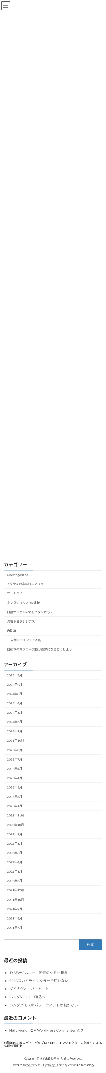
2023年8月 (14, 750)
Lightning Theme (53, 1065)
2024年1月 (14, 731)
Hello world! (19, 1030)
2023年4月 (14, 778)
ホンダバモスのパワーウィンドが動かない (43, 1005)
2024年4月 (14, 703)
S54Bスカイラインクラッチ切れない (38, 981)
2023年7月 (14, 759)
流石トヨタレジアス (21, 621)
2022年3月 (14, 871)
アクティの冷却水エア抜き (25, 584)
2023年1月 (14, 806)
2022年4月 (14, 862)
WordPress (33, 1065)
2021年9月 (14, 909)
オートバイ (14, 593)
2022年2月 (14, 881)
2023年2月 (14, 797)
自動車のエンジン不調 (25, 640)
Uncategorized (17, 575)
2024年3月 (14, 712)
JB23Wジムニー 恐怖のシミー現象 (38, 972)
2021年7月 (14, 928)
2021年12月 (15, 890)
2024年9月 (14, 685)
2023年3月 (14, 787)
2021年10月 (15, 899)
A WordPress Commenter (55, 1030)
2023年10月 (15, 740)
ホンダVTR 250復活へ (27, 997)
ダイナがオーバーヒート (29, 989)
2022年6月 (14, 853)
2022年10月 (15, 825)
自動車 (11, 631)
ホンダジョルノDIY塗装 (23, 602)
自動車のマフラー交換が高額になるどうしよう (39, 649)
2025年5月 (14, 675)
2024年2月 (14, 722)
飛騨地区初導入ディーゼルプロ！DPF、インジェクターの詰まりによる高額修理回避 (53, 1044)
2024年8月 (14, 694)
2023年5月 (14, 769)
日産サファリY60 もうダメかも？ (30, 612)
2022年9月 (14, 834)
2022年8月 (14, 843)
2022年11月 (15, 815)
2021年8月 (14, 918)
